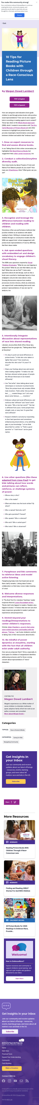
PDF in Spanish (21, 105)
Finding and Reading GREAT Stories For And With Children (18, 889)
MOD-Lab (9, 1099)
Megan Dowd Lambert (20, 91)
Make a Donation (12, 1068)
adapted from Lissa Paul (15, 480)
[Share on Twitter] (15, 802)
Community (6, 1060)
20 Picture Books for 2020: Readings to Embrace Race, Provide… (17, 928)
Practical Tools (7, 1054)
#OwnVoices (13, 170)
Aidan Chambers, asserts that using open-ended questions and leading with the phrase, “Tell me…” (18, 629)
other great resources (22, 154)
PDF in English (21, 99)
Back (4, 23)
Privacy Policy (21, 1095)
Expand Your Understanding (11, 1057)
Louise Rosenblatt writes (24, 603)
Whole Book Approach (26, 123)
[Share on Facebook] (11, 802)
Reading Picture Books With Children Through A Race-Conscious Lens (17, 850)
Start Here (19, 979)
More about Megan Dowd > (14, 714)
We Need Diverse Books (19, 151)
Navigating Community (11, 742)
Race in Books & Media (18, 730)
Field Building (6, 1063)
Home (4, 1048)
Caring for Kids (17, 737)
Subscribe (16, 781)
